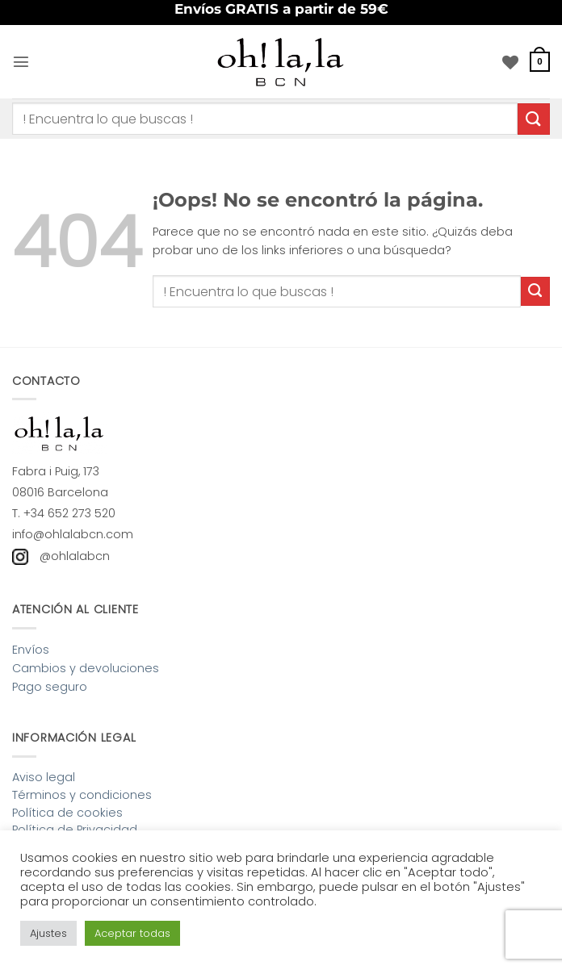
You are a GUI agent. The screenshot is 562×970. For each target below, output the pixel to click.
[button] (21, 61)
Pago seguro (49, 687)
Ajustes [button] (48, 933)
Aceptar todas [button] (132, 933)
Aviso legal (43, 777)
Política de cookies (67, 813)
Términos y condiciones (82, 795)
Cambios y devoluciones (85, 668)
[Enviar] (534, 119)
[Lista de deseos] (510, 62)
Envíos (30, 650)
